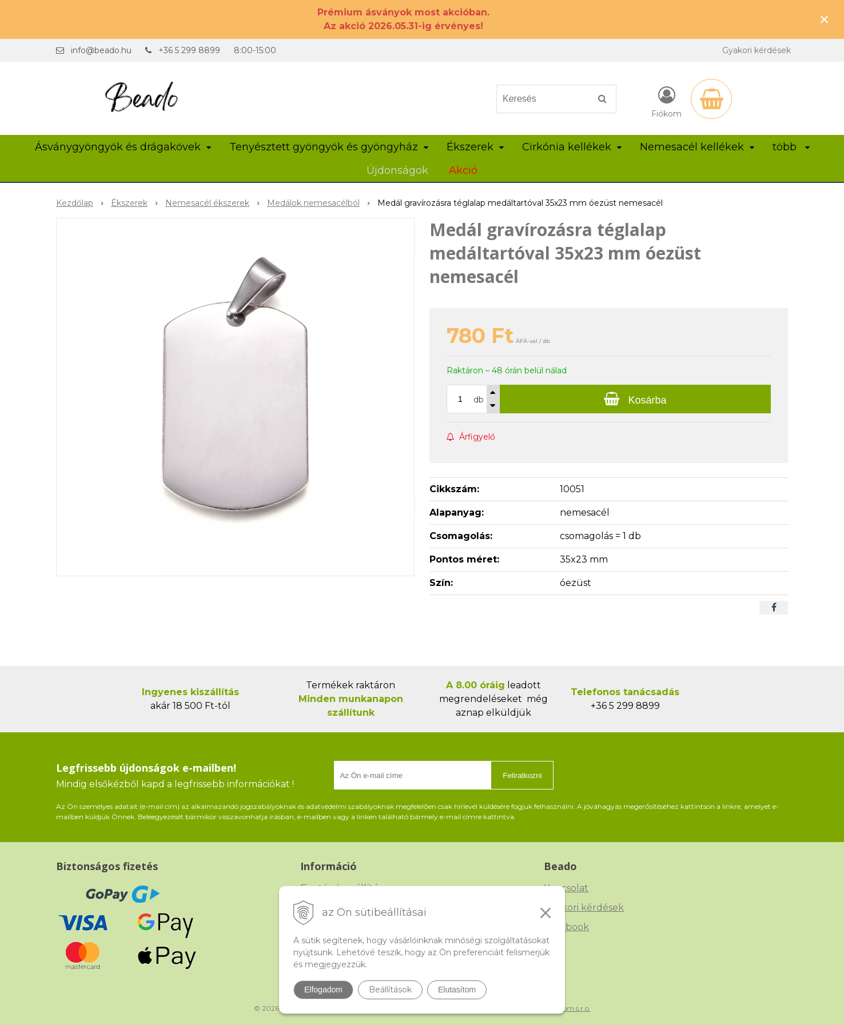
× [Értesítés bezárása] (824, 19)
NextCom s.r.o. (567, 1008)
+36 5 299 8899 (189, 50)
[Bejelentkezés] (666, 101)
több (791, 147)
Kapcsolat (566, 888)
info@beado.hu (101, 50)
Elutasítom (457, 989)
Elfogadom (323, 989)
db (478, 399)
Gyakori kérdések (756, 50)
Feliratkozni (522, 775)
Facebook (566, 927)
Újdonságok (397, 170)
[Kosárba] (635, 399)
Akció (463, 170)
